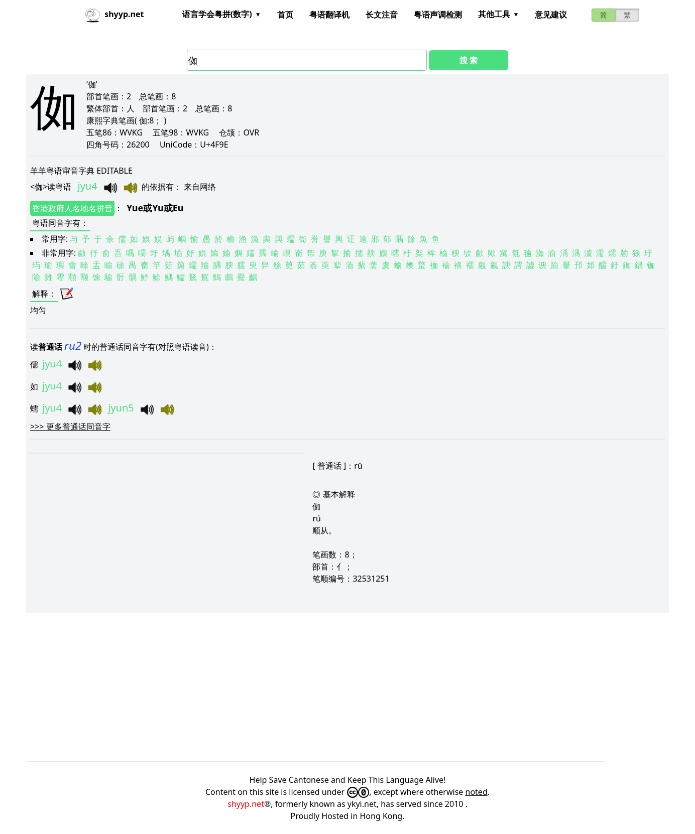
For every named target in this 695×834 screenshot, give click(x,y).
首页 (285, 14)
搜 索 (468, 60)
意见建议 (551, 14)
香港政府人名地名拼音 (72, 208)
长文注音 (382, 14)
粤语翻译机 (329, 14)
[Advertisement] (327, 687)
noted (477, 791)
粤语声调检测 (438, 14)
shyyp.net (245, 803)
